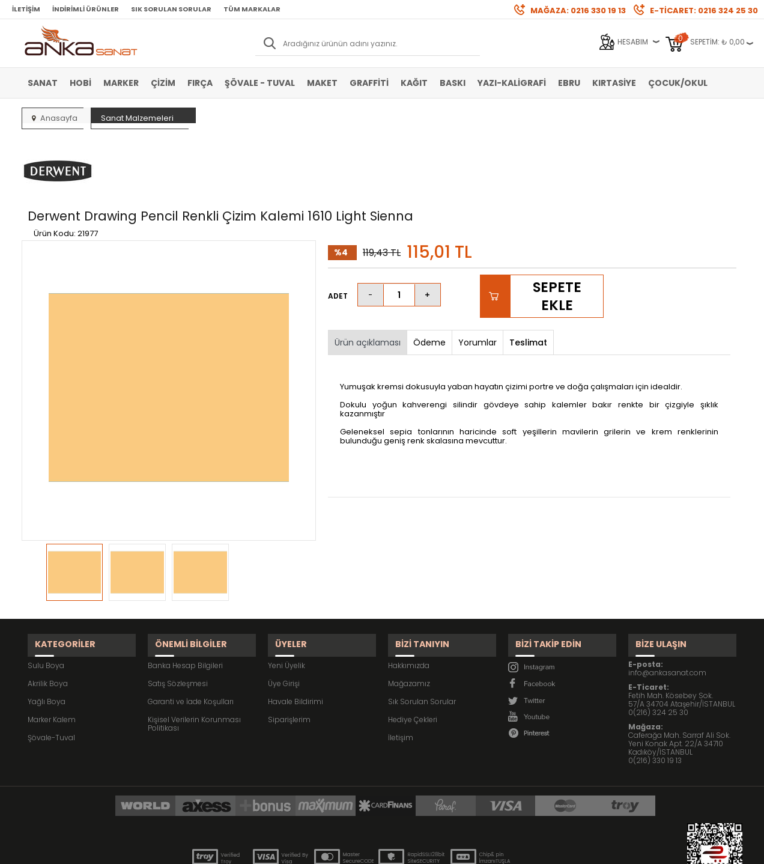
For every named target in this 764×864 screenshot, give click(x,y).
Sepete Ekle (556, 239)
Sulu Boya (46, 600)
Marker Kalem (52, 654)
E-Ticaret (346, 849)
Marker (121, 83)
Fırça (200, 83)
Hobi (80, 83)
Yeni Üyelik (286, 600)
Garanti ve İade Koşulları (191, 636)
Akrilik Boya (48, 618)
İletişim (26, 9)
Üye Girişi (284, 618)
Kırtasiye (614, 83)
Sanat (43, 83)
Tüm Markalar (251, 9)
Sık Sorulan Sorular (171, 9)
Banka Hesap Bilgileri (185, 600)
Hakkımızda (408, 600)
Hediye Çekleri (412, 654)
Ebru (569, 83)
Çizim (163, 83)
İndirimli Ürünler (85, 9)
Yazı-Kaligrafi (512, 83)
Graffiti (369, 83)
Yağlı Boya (46, 636)
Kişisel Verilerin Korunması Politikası (194, 658)
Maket (322, 83)
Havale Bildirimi (295, 636)
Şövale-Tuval (51, 672)
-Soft (315, 849)
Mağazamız (409, 618)
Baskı (452, 83)
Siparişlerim (289, 654)
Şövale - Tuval (260, 83)
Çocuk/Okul (678, 83)
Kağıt (414, 83)
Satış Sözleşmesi (178, 618)
